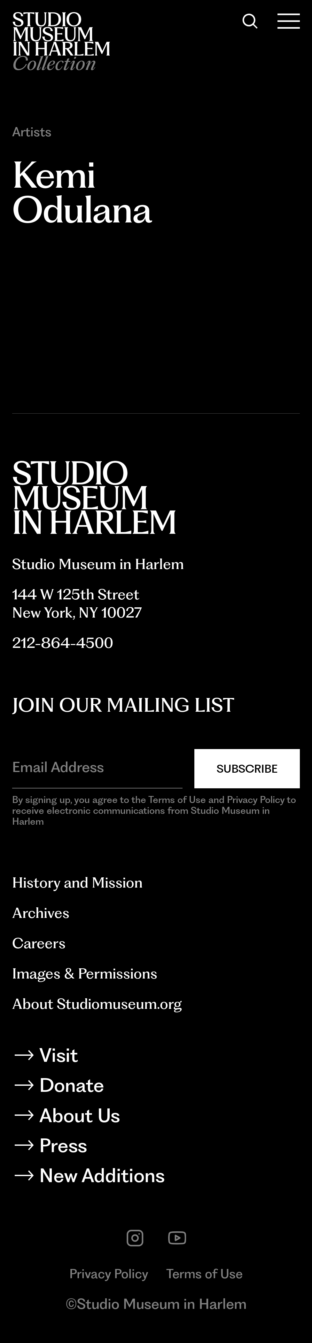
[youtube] (177, 1238)
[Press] (156, 1148)
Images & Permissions (84, 973)
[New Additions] (156, 1178)
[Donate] (156, 1087)
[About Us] (156, 1118)
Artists (31, 132)
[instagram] (135, 1238)
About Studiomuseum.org (97, 1003)
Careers (39, 943)
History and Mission (77, 882)
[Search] (250, 21)
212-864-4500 (62, 642)
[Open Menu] (288, 21)
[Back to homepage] (61, 34)
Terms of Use (204, 1273)
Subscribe (247, 769)
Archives (40, 912)
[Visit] (156, 1057)
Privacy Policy (108, 1273)
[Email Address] (97, 767)
